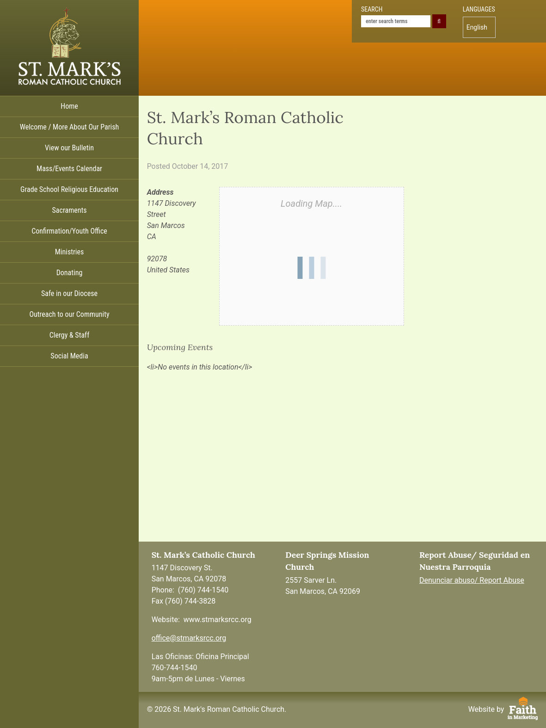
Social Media (69, 356)
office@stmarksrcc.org (189, 638)
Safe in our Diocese (69, 293)
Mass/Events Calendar (69, 168)
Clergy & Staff (69, 335)
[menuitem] (479, 27)
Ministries (69, 251)
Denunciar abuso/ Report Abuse (471, 580)
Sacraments (69, 210)
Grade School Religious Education (69, 189)
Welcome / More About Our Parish (69, 127)
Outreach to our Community (69, 314)
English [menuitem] (476, 27)
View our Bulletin (69, 147)
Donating (69, 272)
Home (69, 106)
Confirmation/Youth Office (69, 231)
